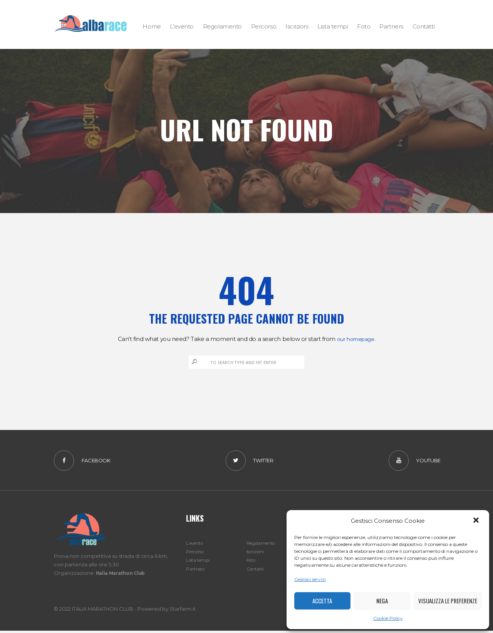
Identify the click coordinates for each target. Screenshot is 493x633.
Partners (196, 571)
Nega (382, 600)
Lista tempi (199, 562)
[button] (476, 521)
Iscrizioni (256, 554)
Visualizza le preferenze (447, 600)
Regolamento (263, 545)
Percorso (197, 554)
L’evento (196, 545)
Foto (252, 562)
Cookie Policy (388, 618)
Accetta (322, 600)
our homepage (355, 339)
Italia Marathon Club (123, 575)
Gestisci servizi (310, 579)
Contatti (256, 571)
